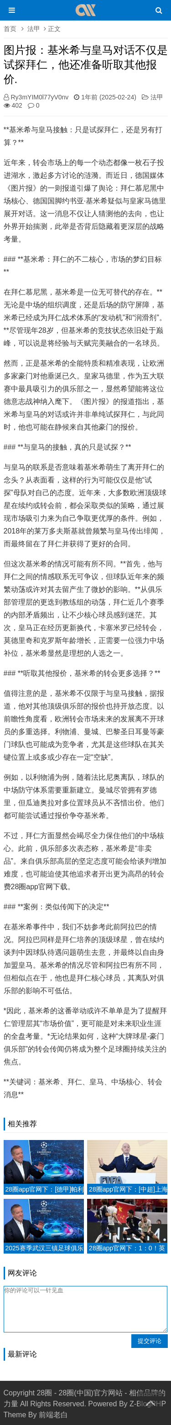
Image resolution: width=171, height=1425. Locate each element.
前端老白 (53, 1415)
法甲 (33, 28)
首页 (10, 28)
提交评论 (149, 1340)
